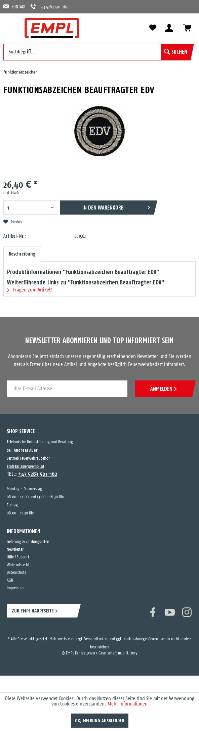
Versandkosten (96, 639)
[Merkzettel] (152, 28)
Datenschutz (16, 573)
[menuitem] (11, 27)
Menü (11, 27)
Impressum (15, 588)
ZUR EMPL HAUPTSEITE (33, 610)
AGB (10, 580)
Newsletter (15, 549)
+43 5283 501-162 (49, 6)
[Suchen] (176, 52)
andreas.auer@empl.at (25, 466)
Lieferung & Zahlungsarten (28, 542)
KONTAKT (14, 6)
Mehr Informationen (128, 703)
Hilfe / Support (18, 557)
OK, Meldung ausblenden (99, 720)
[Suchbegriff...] (97, 52)
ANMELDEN (163, 389)
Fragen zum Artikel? (29, 289)
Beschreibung (22, 254)
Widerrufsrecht (18, 565)
